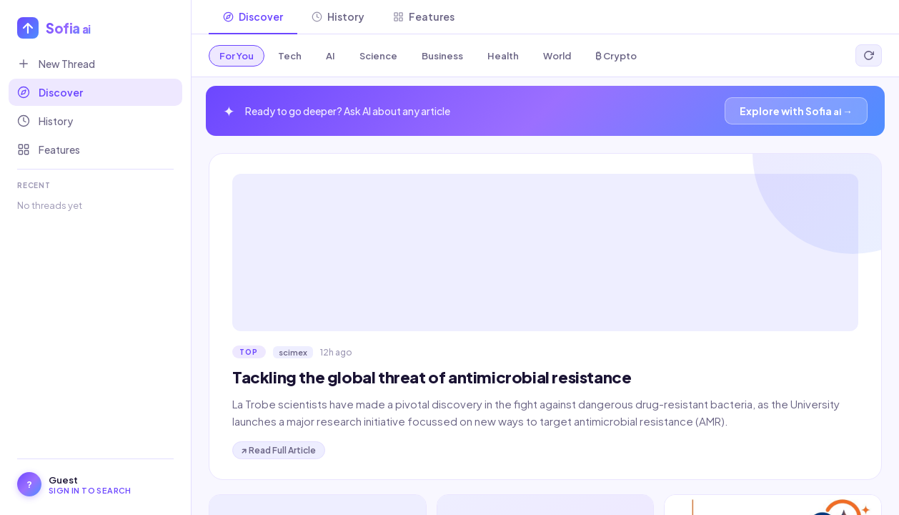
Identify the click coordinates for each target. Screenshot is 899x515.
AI (330, 56)
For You (236, 56)
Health (503, 56)
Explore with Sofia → (796, 110)
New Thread (56, 63)
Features (48, 149)
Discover (50, 92)
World (557, 56)
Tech (290, 56)
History (45, 120)
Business (442, 56)
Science (378, 56)
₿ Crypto (616, 56)
